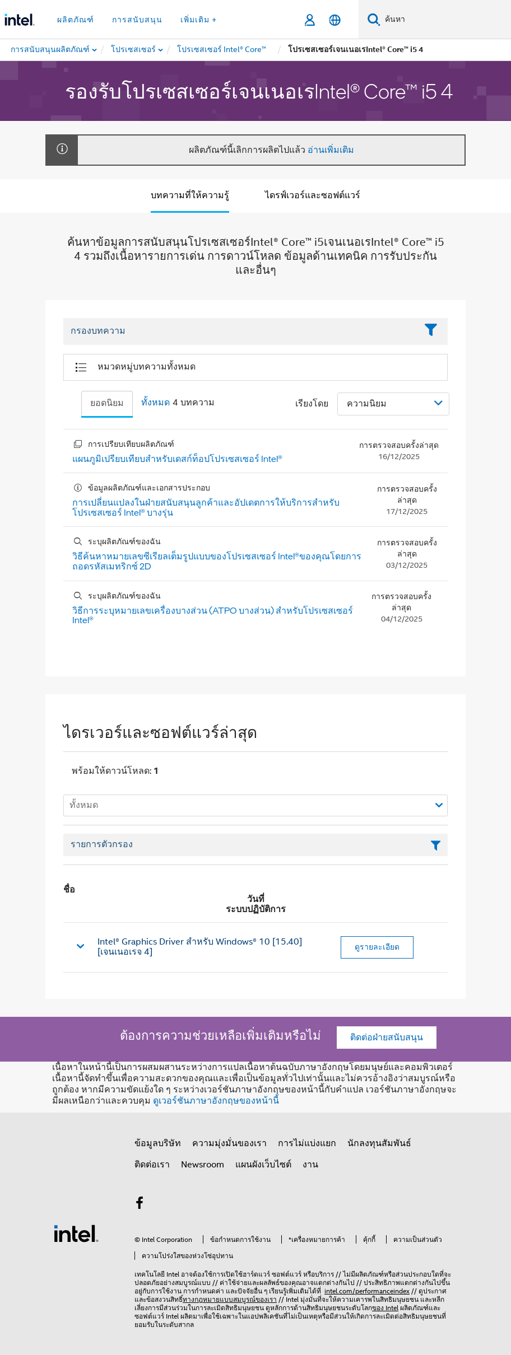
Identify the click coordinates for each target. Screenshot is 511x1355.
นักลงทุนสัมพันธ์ (379, 1143)
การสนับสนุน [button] (137, 20)
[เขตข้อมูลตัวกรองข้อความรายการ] (255, 845)
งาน (310, 1164)
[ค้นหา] (374, 19)
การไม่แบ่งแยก (307, 1143)
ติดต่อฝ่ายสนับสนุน (386, 1037)
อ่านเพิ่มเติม (331, 150)
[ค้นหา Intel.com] (445, 19)
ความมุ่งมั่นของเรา (229, 1143)
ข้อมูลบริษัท (157, 1143)
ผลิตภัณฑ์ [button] (75, 20)
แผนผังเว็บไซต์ (263, 1164)
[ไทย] (334, 20)
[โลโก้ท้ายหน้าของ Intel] (76, 1233)
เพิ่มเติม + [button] (198, 20)
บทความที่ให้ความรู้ (190, 195)
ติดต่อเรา (152, 1164)
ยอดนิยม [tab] (107, 403)
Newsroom (202, 1164)
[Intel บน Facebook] (139, 1205)
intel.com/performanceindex (367, 1291)
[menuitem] (134, 50)
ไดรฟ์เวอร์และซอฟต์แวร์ (312, 195)
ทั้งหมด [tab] (155, 402)
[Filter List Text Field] (240, 331)
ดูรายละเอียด (377, 947)
